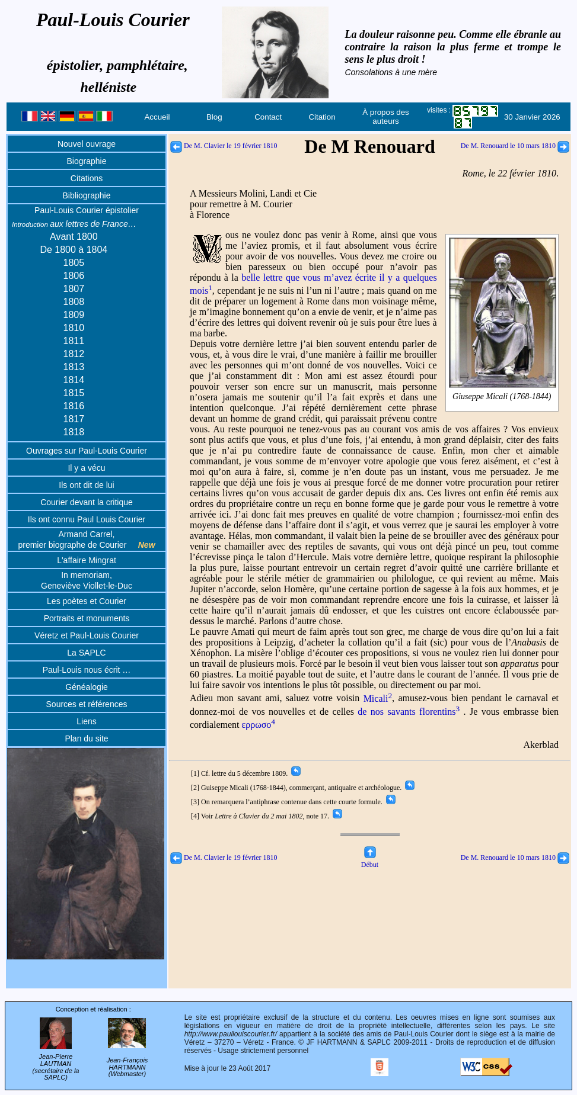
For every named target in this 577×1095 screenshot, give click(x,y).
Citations (87, 178)
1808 (74, 302)
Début (369, 860)
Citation (321, 117)
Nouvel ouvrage (87, 144)
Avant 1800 (74, 237)
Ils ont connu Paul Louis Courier (86, 519)
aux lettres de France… (74, 224)
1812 (74, 354)
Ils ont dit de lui (86, 485)
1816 (74, 406)
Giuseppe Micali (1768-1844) (502, 396)
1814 (74, 380)
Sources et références (86, 704)
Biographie (87, 161)
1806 (74, 276)
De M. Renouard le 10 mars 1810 (515, 146)
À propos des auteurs (385, 117)
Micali (378, 698)
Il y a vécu (86, 468)
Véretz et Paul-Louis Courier (86, 635)
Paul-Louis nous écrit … (87, 670)
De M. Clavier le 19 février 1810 (224, 146)
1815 (74, 393)
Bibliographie (87, 195)
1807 (74, 289)
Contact (268, 117)
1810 (74, 328)
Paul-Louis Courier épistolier (86, 210)
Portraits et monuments (87, 618)
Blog (214, 117)
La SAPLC (86, 652)
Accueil (157, 117)
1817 (74, 419)
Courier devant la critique (86, 502)
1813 (74, 367)
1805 (74, 263)
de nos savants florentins (409, 712)
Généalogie (86, 687)
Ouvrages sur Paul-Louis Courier (86, 450)
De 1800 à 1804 (73, 250)
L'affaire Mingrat (86, 560)
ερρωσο (259, 725)
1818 (74, 432)
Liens (86, 721)
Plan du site (86, 738)
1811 (74, 341)
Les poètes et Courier (86, 601)
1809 (74, 315)
